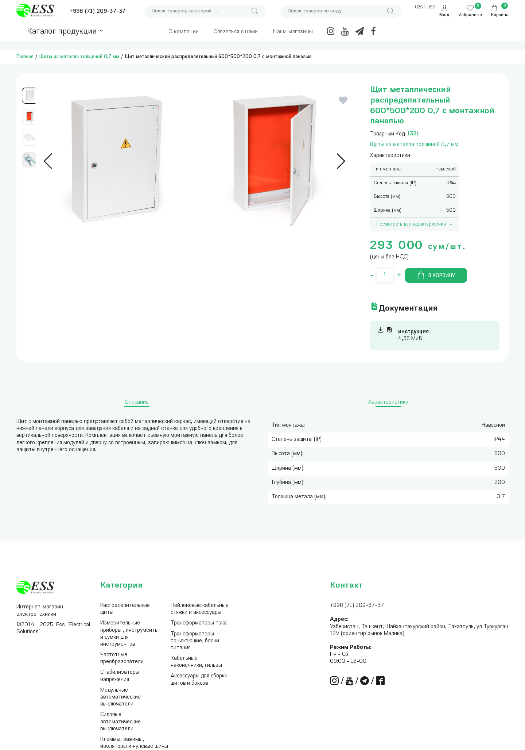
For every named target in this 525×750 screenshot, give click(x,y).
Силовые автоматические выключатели (120, 721)
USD (431, 7)
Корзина (500, 15)
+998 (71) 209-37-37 (97, 11)
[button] (48, 161)
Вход (444, 15)
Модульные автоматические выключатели (120, 697)
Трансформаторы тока (199, 623)
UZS (419, 7)
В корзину (436, 275)
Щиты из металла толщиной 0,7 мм (79, 56)
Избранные (470, 15)
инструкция (413, 332)
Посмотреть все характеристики (415, 224)
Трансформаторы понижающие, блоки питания (195, 641)
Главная (25, 56)
